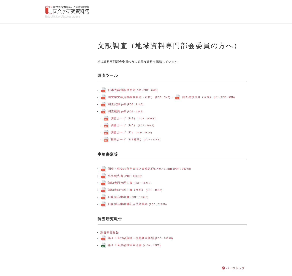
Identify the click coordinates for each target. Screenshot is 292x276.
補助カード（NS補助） (135, 139)
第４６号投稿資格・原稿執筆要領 (140, 238)
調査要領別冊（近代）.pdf (208, 97)
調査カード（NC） (132, 125)
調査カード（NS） (133, 118)
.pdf (126, 104)
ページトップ (235, 268)
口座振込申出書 (128, 197)
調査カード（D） (131, 132)
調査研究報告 (109, 232)
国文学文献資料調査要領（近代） (140, 97)
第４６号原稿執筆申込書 (134, 245)
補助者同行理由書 (130, 182)
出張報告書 (125, 175)
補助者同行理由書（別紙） (135, 189)
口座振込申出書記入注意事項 (137, 204)
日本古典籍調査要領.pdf (133, 90)
